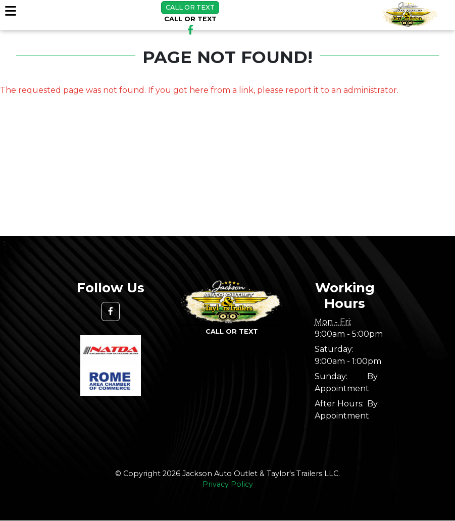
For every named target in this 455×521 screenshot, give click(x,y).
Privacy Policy (228, 484)
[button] (111, 311)
